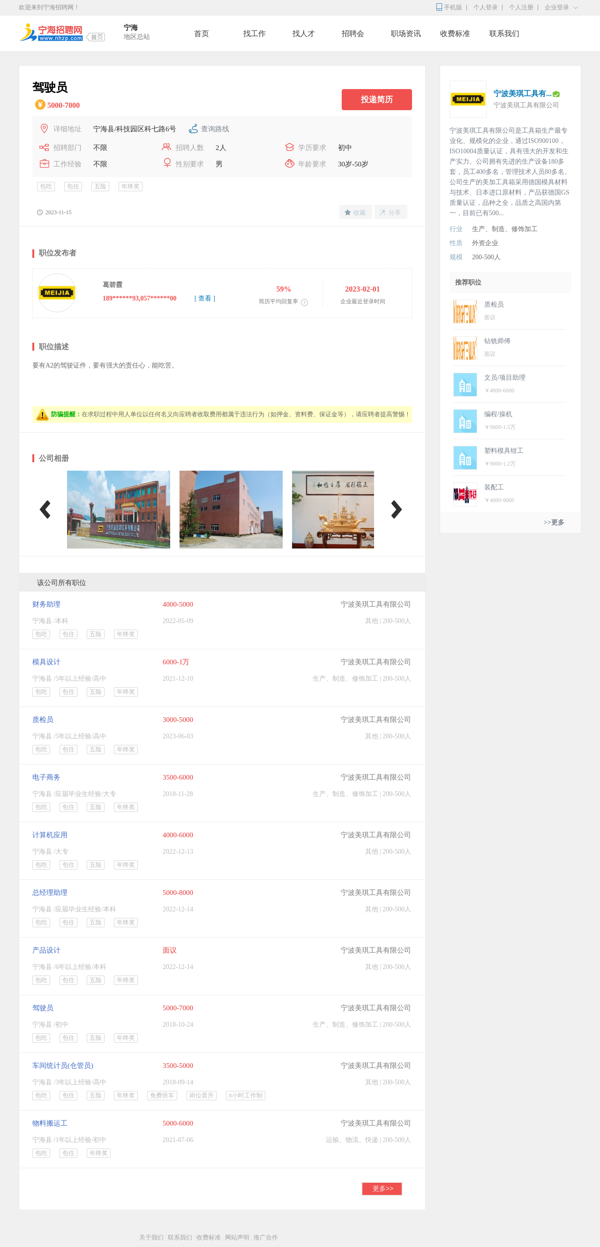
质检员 (42, 719)
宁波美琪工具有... (523, 94)
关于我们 (151, 1237)
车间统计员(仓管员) (62, 1065)
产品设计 (46, 950)
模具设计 (46, 662)
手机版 (453, 7)
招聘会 (353, 34)
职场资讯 (406, 34)
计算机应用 (50, 835)
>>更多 (554, 522)
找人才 (303, 34)
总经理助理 (50, 892)
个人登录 (485, 7)
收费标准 (455, 34)
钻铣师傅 (497, 341)
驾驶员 (42, 1008)
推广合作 (266, 1237)
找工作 (254, 34)
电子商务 (46, 777)
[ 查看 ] (205, 298)
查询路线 (215, 129)
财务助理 (46, 604)
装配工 (494, 487)
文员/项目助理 (504, 377)
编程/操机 (498, 414)
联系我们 (504, 34)
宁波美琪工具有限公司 (376, 604)
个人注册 (521, 7)
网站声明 (237, 1237)
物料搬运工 (50, 1123)
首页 (201, 34)
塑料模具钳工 (504, 450)
